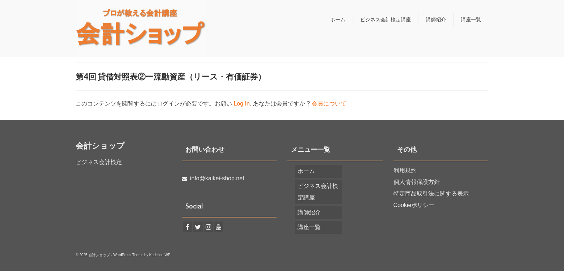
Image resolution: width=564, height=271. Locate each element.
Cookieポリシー (414, 205)
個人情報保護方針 (416, 182)
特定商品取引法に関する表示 (431, 193)
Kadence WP (159, 255)
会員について (329, 103)
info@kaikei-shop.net (213, 178)
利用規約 (405, 170)
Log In (241, 103)
